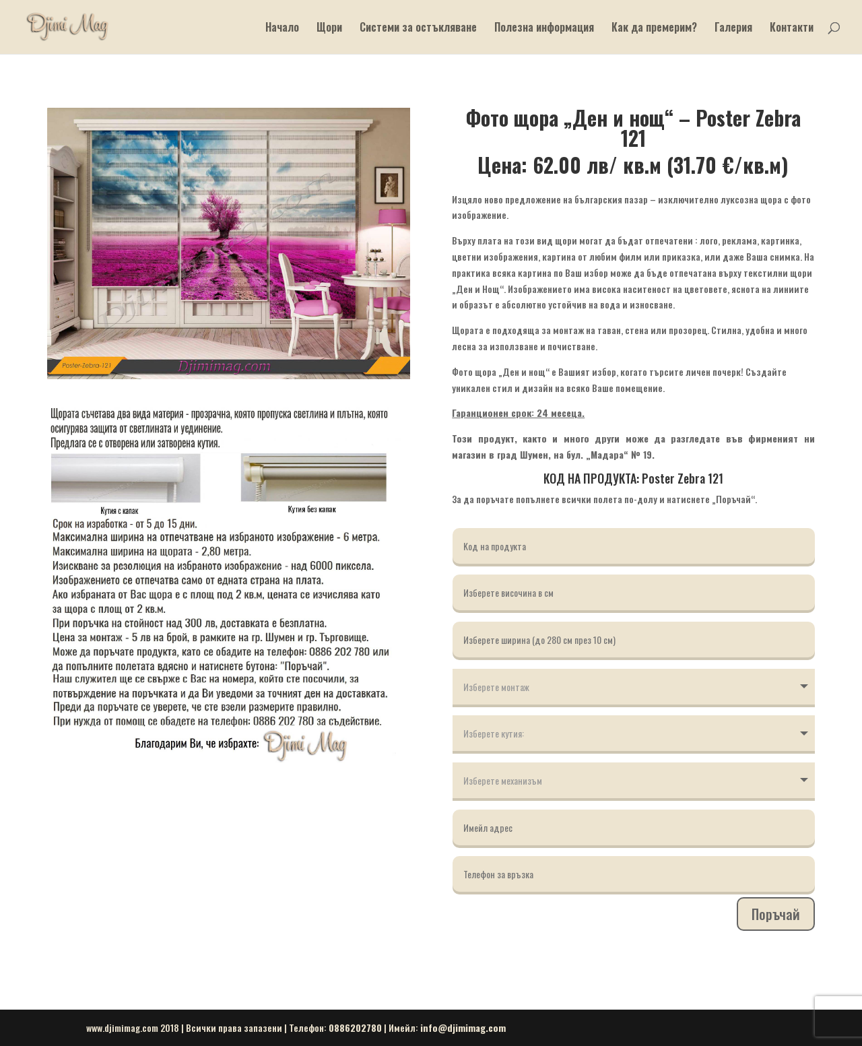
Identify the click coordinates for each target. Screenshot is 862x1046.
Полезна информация (544, 28)
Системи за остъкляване (418, 28)
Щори (329, 28)
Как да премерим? (654, 28)
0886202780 (355, 1027)
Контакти (792, 28)
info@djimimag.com (463, 1027)
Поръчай (776, 914)
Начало (282, 28)
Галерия (733, 28)
